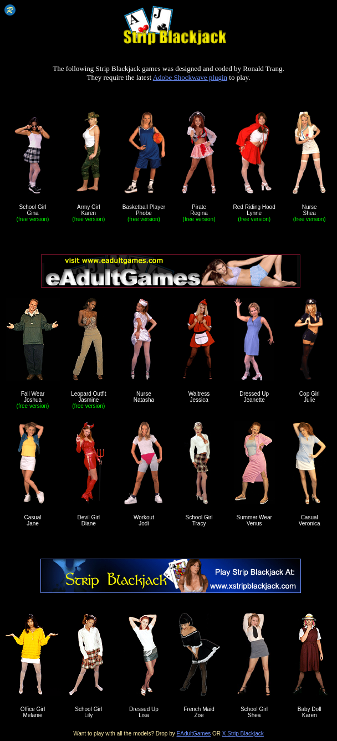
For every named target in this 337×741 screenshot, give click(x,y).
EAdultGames (194, 733)
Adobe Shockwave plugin (190, 77)
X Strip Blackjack (243, 733)
